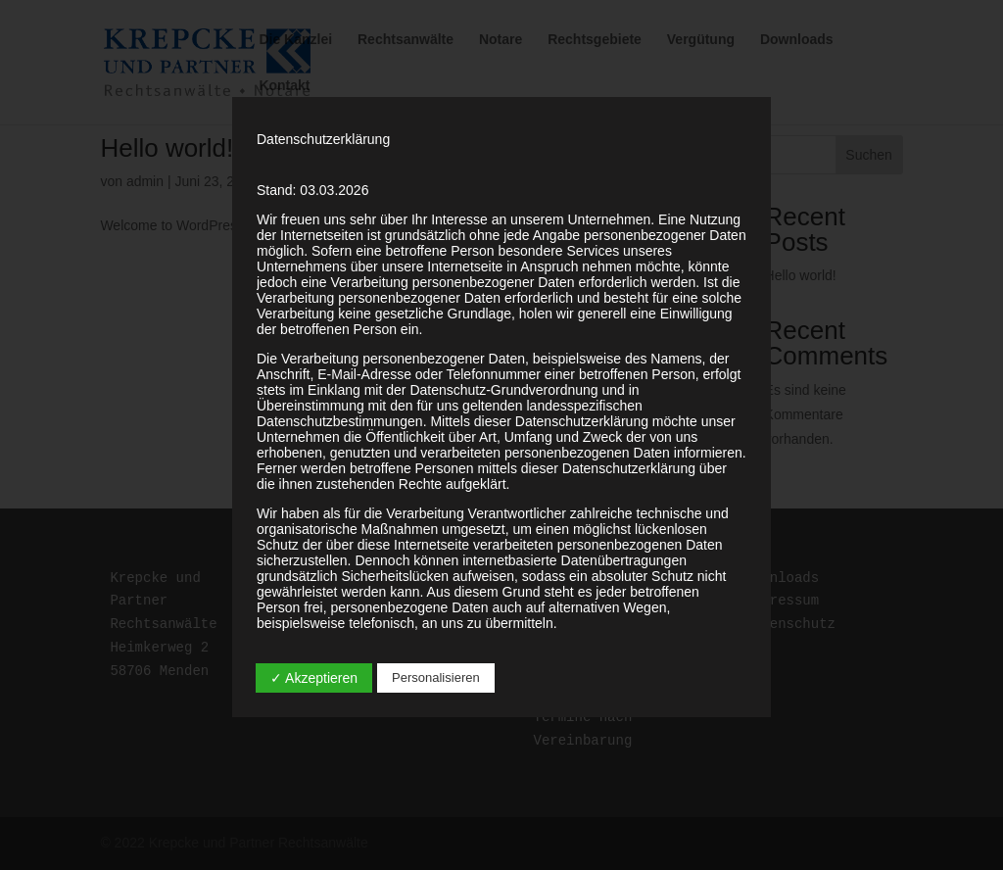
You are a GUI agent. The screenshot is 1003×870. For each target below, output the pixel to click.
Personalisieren (436, 677)
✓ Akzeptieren (314, 678)
